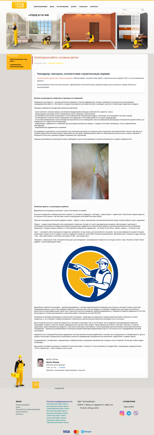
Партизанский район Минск (58, 422)
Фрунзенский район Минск (57, 413)
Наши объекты (22, 412)
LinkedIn (62, 367)
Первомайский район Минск (58, 408)
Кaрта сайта (129, 407)
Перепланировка (23, 405)
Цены (18, 407)
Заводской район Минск (56, 420)
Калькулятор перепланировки (28, 409)
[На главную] (19, 5)
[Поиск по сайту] (132, 9)
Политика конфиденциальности (59, 402)
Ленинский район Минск (56, 418)
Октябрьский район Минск (57, 404)
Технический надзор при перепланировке (55, 78)
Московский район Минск (57, 411)
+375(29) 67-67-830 (38, 15)
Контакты (19, 414)
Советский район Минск (56, 415)
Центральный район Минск (58, 406)
